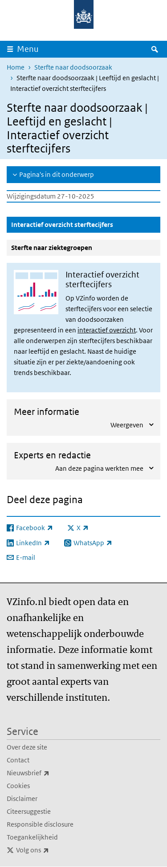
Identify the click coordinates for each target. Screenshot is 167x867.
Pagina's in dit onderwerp (56, 174)
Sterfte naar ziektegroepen (51, 247)
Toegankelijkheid (32, 837)
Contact (18, 760)
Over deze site (27, 747)
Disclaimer (22, 798)
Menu (28, 49)
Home (15, 67)
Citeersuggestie (29, 811)
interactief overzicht (106, 330)
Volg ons (52, 850)
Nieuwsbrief (48, 773)
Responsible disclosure (40, 824)
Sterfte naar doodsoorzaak (73, 67)
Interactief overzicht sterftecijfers (83, 224)
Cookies (18, 785)
